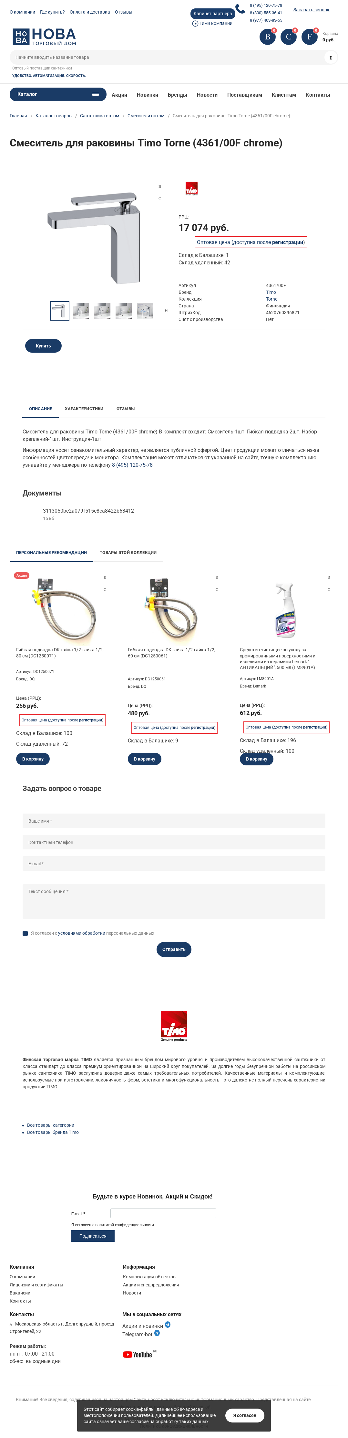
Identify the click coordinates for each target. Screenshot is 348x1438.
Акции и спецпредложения (151, 1284)
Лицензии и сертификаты (36, 1284)
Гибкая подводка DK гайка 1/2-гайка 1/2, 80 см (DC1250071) (60, 652)
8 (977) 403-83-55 (266, 20)
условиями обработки (81, 933)
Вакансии (20, 1292)
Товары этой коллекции (128, 552)
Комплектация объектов (149, 1276)
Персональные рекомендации (51, 552)
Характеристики (84, 408)
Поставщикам (244, 95)
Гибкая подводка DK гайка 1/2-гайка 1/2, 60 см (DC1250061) (171, 652)
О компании (22, 12)
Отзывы (123, 12)
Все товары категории (50, 1125)
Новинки (147, 95)
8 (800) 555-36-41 (266, 12)
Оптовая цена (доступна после (250, 242)
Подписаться (93, 1236)
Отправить (174, 949)
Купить (43, 345)
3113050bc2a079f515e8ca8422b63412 (88, 511)
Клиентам (284, 95)
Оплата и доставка (90, 12)
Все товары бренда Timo (53, 1132)
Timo (271, 292)
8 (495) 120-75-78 (266, 5)
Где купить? (52, 12)
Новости (207, 95)
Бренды (177, 95)
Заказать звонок (311, 9)
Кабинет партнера (213, 13)
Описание (40, 408)
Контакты (318, 95)
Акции (119, 95)
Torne (271, 299)
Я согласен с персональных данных (92, 933)
